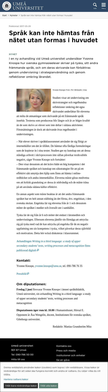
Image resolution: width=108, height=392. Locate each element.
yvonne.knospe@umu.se (48, 265)
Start (4, 15)
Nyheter (14, 15)
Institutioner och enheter (70, 355)
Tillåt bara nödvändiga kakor (21, 385)
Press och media (66, 350)
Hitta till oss (18, 359)
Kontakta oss (63, 345)
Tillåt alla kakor (48, 385)
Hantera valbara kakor (16, 379)
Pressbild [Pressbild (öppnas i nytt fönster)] (21, 273)
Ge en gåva (62, 359)
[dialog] (54, 377)
